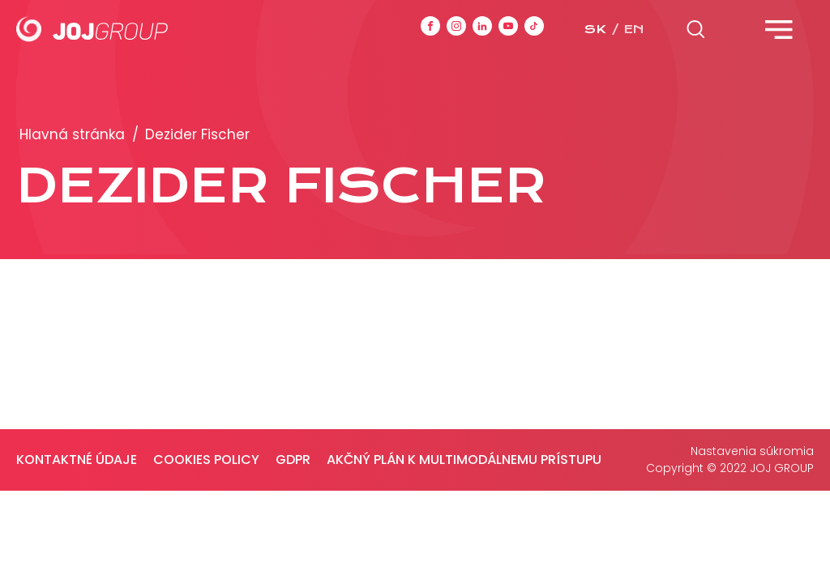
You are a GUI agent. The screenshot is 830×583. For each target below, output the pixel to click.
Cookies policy (206, 459)
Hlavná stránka (72, 134)
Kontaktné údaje (76, 459)
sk (594, 29)
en (633, 29)
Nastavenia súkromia (752, 451)
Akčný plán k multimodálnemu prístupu (464, 459)
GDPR (293, 459)
